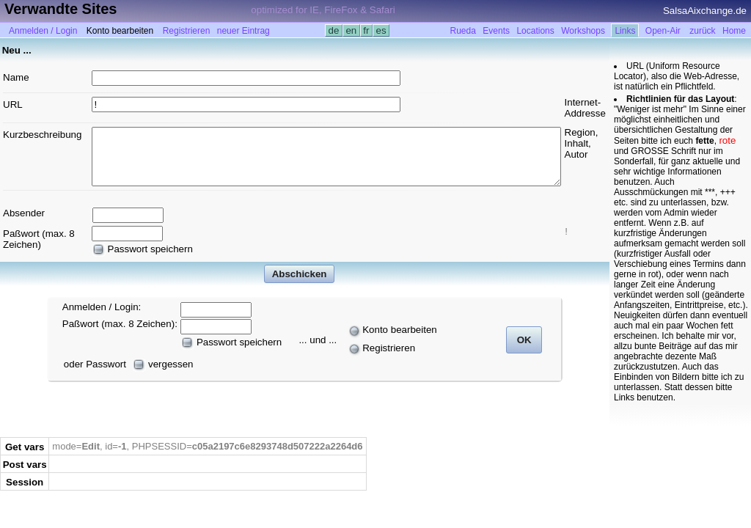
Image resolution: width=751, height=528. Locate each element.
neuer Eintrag (243, 31)
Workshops (583, 31)
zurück (702, 31)
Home (734, 31)
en (351, 30)
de (334, 30)
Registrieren (186, 31)
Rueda (463, 31)
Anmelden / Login (43, 31)
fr (367, 30)
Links (625, 31)
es (381, 30)
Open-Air (663, 31)
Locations (535, 31)
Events (496, 31)
